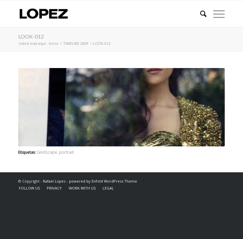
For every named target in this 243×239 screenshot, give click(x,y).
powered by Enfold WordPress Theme (103, 181)
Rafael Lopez (54, 181)
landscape (47, 152)
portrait (66, 152)
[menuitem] (200, 13)
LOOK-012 (31, 36)
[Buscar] (200, 13)
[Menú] (215, 13)
